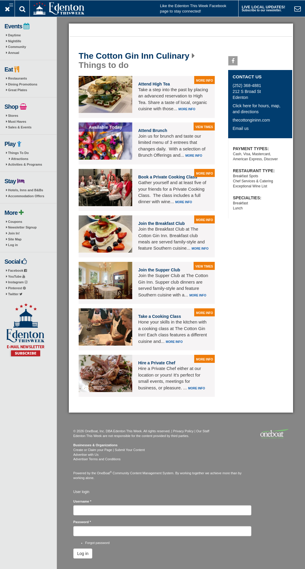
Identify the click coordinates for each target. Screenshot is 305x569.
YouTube (16, 276)
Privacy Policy (183, 431)
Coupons (15, 221)
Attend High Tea (154, 84)
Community (17, 47)
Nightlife (14, 41)
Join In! (14, 233)
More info (186, 109)
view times (204, 127)
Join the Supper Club (159, 270)
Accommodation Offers (26, 196)
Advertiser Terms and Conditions (97, 459)
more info (204, 80)
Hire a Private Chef (156, 362)
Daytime (14, 35)
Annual (13, 53)
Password (82, 522)
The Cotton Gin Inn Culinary (134, 56)
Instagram (17, 282)
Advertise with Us (86, 454)
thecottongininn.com (251, 120)
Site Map (14, 239)
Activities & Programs (25, 164)
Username (82, 501)
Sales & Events (20, 127)
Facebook (17, 270)
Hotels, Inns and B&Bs (25, 190)
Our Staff (202, 431)
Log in (13, 245)
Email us (241, 128)
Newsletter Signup (22, 227)
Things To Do (18, 153)
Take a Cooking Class (159, 316)
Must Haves (17, 121)
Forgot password (97, 543)
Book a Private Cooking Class (167, 177)
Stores (13, 115)
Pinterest (17, 288)
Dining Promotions (22, 84)
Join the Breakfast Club (161, 223)
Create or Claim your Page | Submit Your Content (109, 450)
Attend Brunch (152, 130)
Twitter (15, 294)
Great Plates (17, 90)
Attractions (19, 159)
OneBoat (104, 473)
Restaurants (17, 78)
